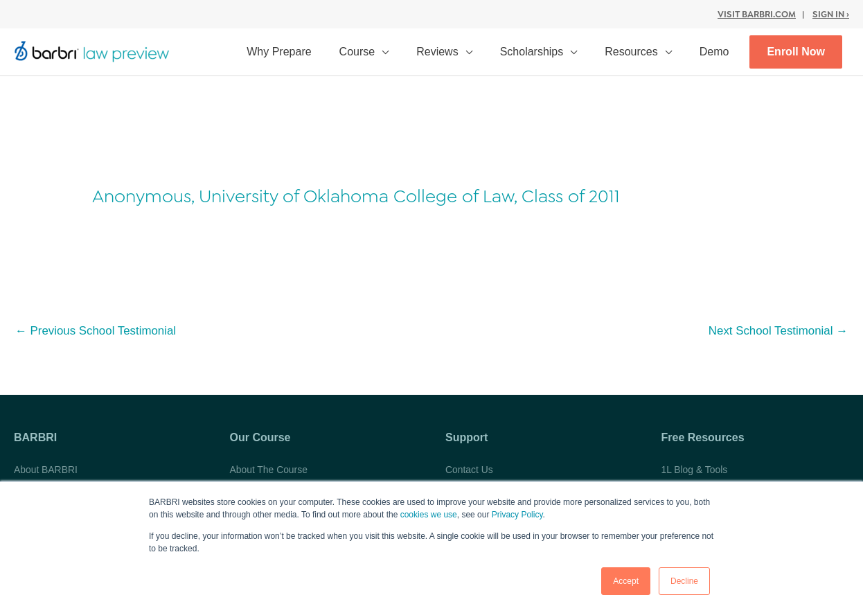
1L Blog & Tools (695, 468)
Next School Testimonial (777, 330)
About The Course (269, 468)
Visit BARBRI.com (757, 13)
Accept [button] (626, 581)
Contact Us (469, 468)
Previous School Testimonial (96, 330)
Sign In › (830, 13)
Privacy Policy (517, 515)
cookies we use (428, 515)
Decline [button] (684, 581)
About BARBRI (46, 468)
